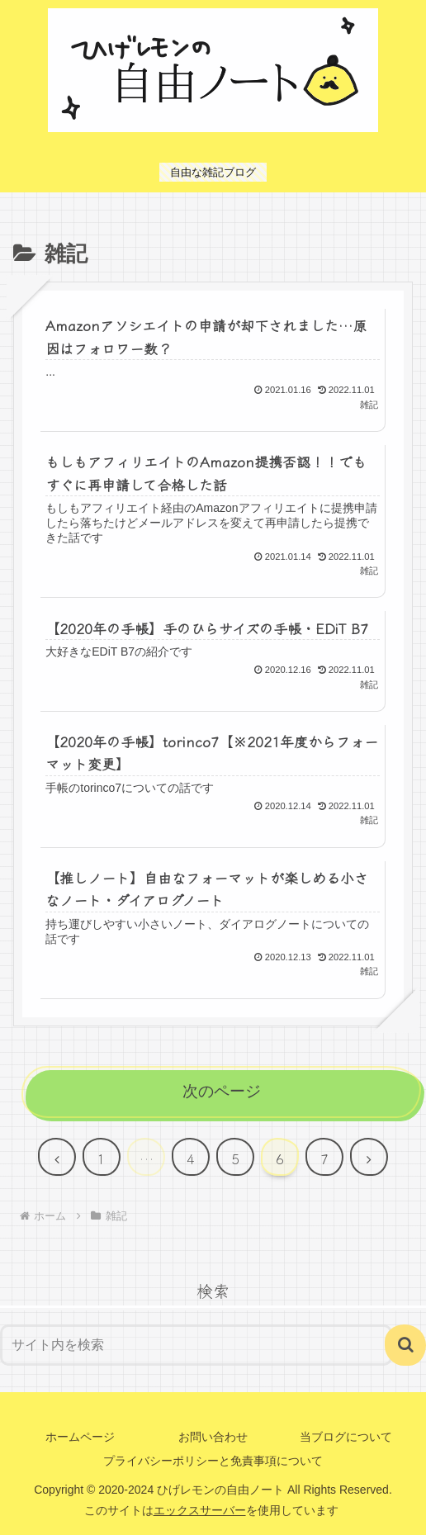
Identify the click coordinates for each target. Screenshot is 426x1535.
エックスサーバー (200, 1510)
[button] (405, 1345)
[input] (196, 1345)
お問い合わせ (213, 1436)
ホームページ (80, 1436)
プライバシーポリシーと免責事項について (213, 1460)
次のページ (221, 1091)
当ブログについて (346, 1436)
